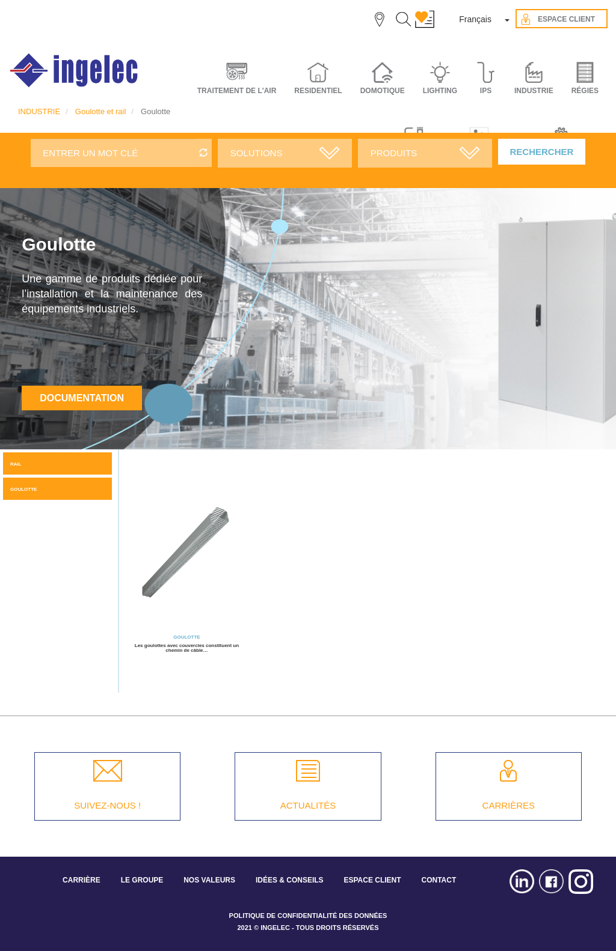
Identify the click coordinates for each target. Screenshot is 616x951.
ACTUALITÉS (308, 805)
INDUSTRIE (39, 111)
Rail (16, 464)
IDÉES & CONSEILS (290, 880)
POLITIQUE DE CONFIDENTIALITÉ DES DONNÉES (308, 915)
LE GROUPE (142, 880)
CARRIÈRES (508, 805)
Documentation (82, 398)
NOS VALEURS (209, 880)
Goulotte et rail (100, 111)
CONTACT (438, 880)
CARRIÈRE (81, 880)
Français (475, 19)
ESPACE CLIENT (372, 880)
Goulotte (23, 489)
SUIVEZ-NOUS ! (107, 805)
